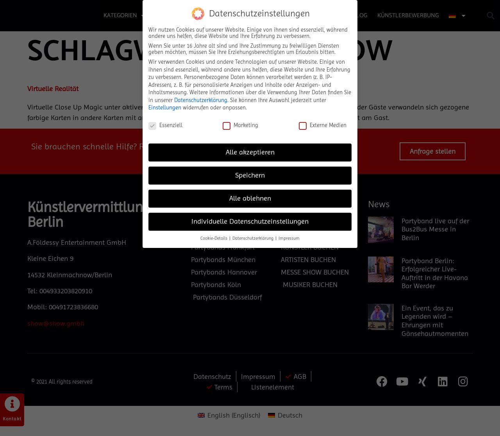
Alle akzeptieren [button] (250, 152)
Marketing (240, 125)
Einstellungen (164, 107)
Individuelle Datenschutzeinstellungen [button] (250, 221)
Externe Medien (322, 125)
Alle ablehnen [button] (250, 198)
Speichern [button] (250, 175)
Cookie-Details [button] (214, 238)
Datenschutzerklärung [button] (253, 238)
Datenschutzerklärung (200, 100)
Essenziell (165, 125)
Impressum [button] (289, 238)
